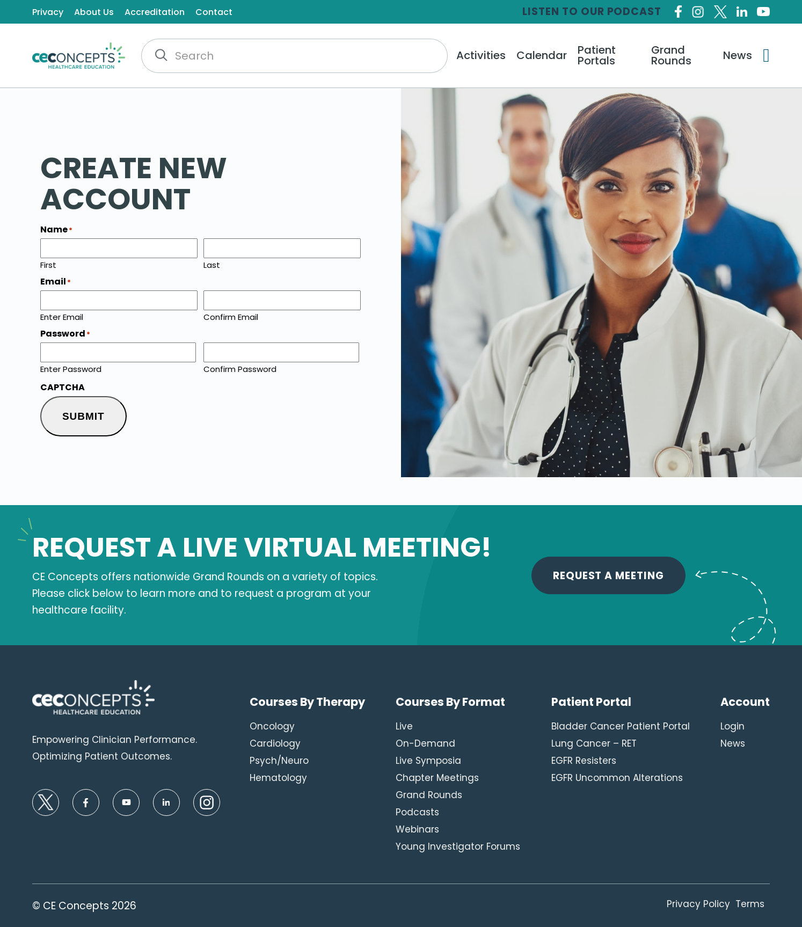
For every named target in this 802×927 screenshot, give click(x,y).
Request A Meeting (608, 575)
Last (211, 264)
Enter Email (61, 316)
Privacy (47, 12)
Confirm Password (239, 368)
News (737, 55)
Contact (213, 12)
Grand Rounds (671, 55)
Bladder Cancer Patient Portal (620, 726)
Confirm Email (230, 316)
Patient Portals (597, 55)
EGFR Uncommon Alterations (617, 777)
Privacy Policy (698, 903)
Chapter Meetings (437, 777)
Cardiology (275, 743)
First (48, 264)
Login (732, 726)
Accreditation (155, 12)
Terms (749, 903)
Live (404, 726)
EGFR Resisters (583, 760)
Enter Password (70, 368)
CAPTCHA (62, 387)
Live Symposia (428, 760)
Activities (481, 55)
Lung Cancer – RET (594, 743)
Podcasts (417, 812)
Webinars (417, 829)
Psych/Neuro (279, 760)
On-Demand (425, 743)
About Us (94, 12)
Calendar (541, 55)
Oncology (272, 726)
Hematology (278, 777)
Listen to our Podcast (591, 11)
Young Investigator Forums (458, 846)
